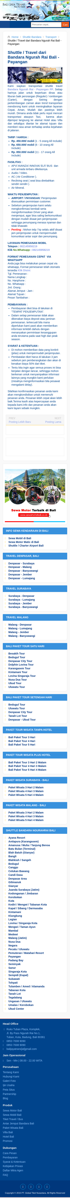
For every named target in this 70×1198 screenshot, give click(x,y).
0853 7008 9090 (16, 1041)
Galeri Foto (9, 1080)
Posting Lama (53, 421)
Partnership (9, 1093)
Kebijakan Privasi (13, 1166)
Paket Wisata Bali (13, 1127)
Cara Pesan (10, 1153)
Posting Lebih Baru (20, 421)
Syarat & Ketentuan (14, 1161)
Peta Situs (9, 1089)
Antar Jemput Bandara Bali (18, 1123)
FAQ (5, 1174)
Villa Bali (8, 1132)
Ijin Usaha (8, 1085)
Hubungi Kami (11, 1076)
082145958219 (28, 246)
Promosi (7, 1140)
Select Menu (5, 24)
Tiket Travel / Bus (13, 1119)
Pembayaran (10, 1157)
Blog (5, 1098)
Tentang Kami (11, 1072)
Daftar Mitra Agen (13, 1170)
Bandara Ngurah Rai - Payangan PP (30, 89)
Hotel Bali (8, 1136)
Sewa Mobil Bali (12, 1114)
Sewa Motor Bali (12, 1110)
